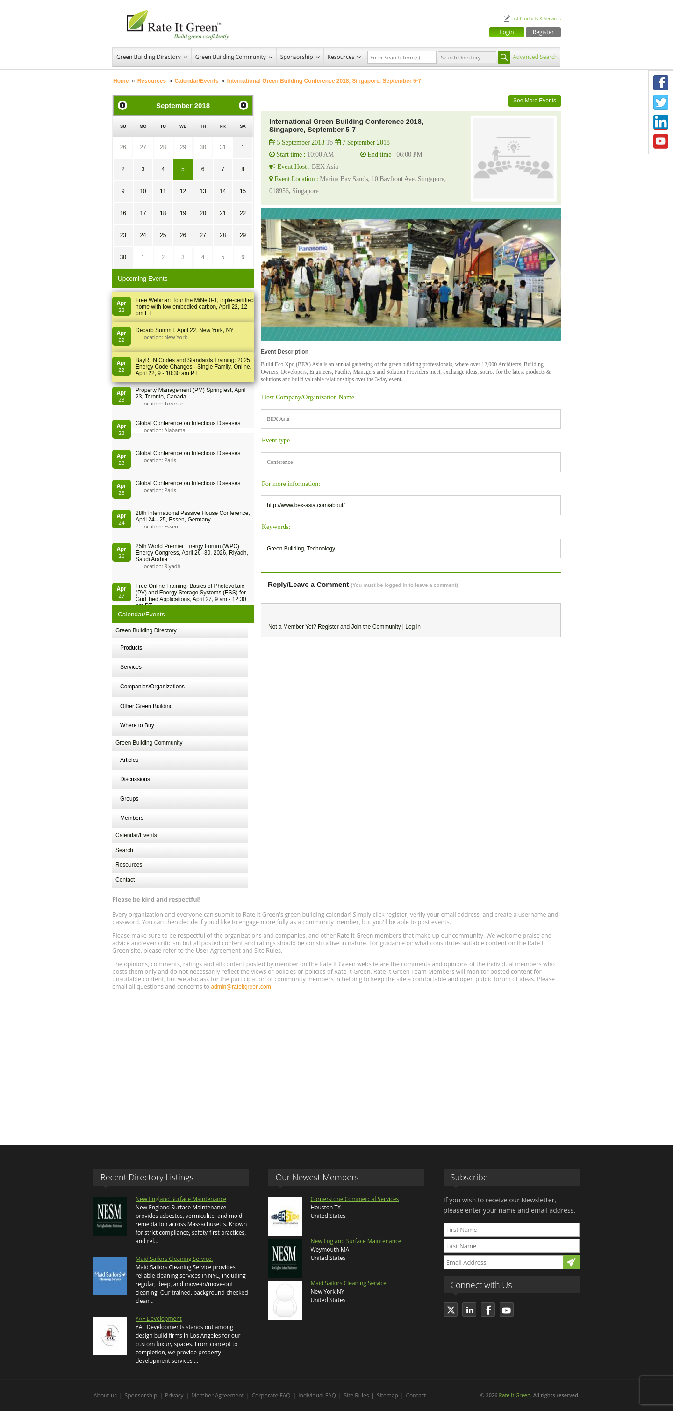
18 (163, 213)
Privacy (174, 1395)
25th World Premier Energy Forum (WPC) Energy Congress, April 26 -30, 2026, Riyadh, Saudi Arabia (192, 553)
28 (163, 147)
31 (223, 147)
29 (183, 147)
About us (105, 1395)
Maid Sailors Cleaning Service (348, 1283)
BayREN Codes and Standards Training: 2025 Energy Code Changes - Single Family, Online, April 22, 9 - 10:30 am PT (193, 366)
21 (223, 213)
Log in (413, 626)
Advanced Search (535, 57)
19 (183, 213)
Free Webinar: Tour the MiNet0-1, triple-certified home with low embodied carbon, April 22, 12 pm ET (195, 307)
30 (203, 147)
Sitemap (387, 1395)
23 (123, 235)
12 (183, 191)
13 (203, 191)
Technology (321, 548)
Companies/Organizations (152, 686)
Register (543, 32)
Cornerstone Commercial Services (354, 1199)
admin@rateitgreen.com (241, 987)
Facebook (660, 82)
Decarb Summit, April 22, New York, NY (185, 330)
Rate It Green (514, 1394)
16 (123, 213)
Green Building (285, 548)
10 (143, 191)
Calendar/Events (196, 81)
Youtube (660, 141)
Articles (129, 760)
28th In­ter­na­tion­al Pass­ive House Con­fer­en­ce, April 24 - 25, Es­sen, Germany (193, 516)
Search (124, 850)
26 (123, 147)
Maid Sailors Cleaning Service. (174, 1259)
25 (163, 235)
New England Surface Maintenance (181, 1199)
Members (131, 818)
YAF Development (159, 1319)
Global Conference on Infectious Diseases (188, 423)
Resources (341, 57)
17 (143, 213)
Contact (125, 879)
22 (243, 213)
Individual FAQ (317, 1395)
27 (143, 147)
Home (121, 81)
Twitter (660, 102)
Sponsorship (296, 57)
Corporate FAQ (271, 1395)
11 (163, 191)
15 (243, 191)
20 (203, 213)
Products (131, 647)
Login (507, 32)
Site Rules (356, 1395)
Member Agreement (217, 1395)
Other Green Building (146, 706)
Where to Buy (137, 725)
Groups (129, 799)
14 (223, 191)
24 (143, 235)
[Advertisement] (336, 1063)
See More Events (534, 100)
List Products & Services (536, 18)
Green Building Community (230, 57)
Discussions (135, 779)
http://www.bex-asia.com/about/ (306, 505)
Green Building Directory (148, 57)
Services (131, 667)
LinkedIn (660, 122)
